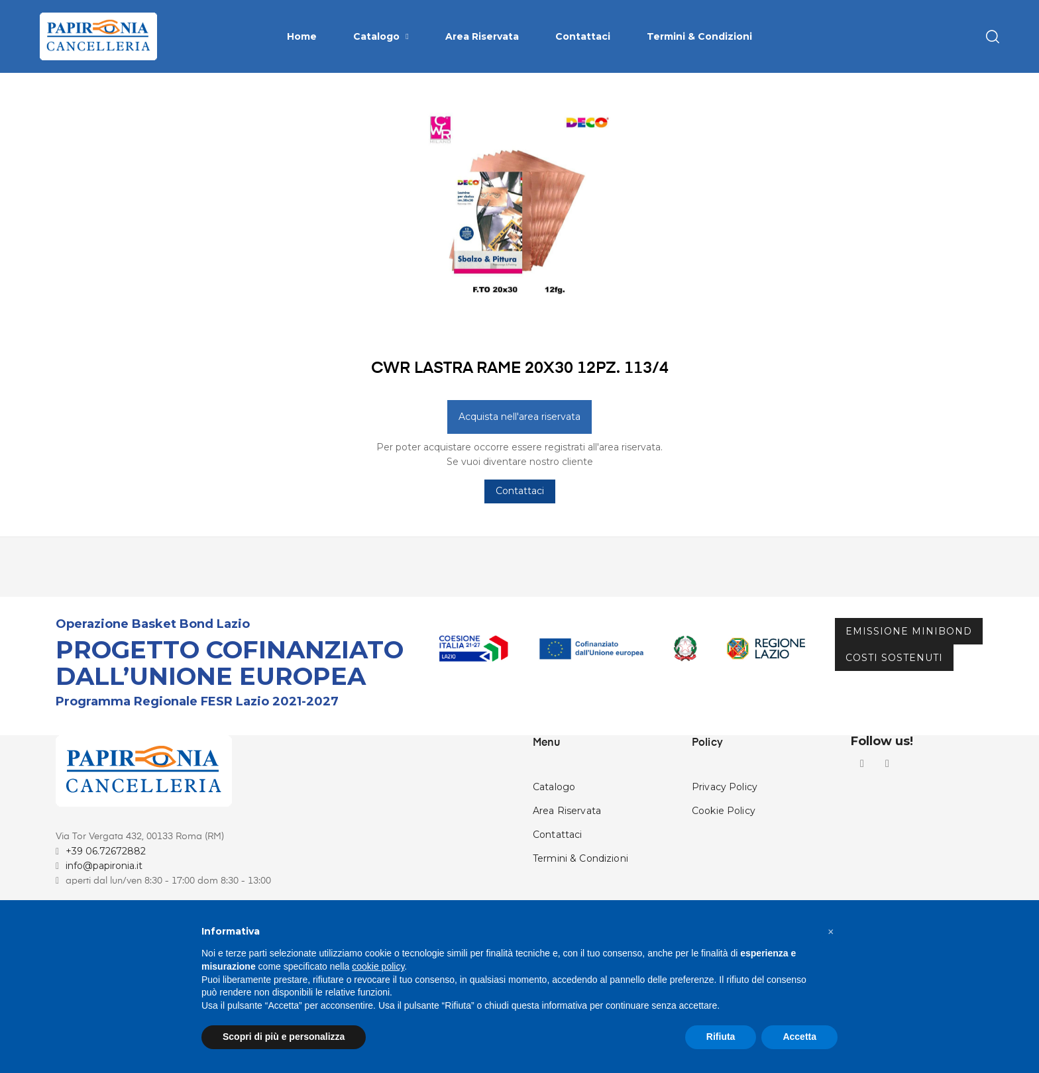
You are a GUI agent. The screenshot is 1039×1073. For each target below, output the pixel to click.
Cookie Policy (723, 874)
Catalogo (554, 850)
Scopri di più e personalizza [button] (284, 1036)
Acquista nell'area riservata (519, 479)
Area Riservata (567, 874)
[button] (831, 932)
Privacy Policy (724, 850)
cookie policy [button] (378, 966)
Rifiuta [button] (721, 1036)
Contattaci (520, 554)
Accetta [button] (799, 1036)
